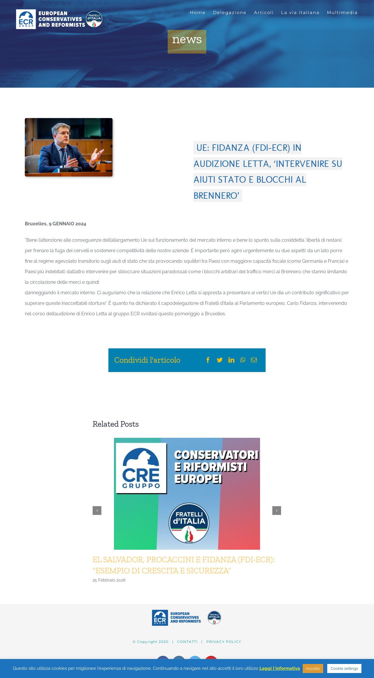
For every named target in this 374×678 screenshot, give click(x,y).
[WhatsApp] (242, 360)
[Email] (254, 360)
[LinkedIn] (231, 360)
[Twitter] (220, 360)
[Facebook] (208, 360)
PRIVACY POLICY (223, 641)
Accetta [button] (313, 668)
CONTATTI (187, 641)
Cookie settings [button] (344, 668)
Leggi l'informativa (279, 668)
